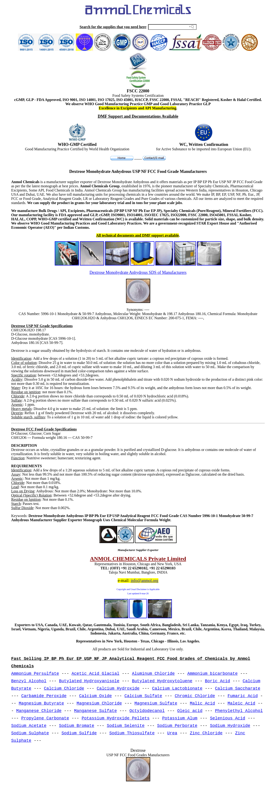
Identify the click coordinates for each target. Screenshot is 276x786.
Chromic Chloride (195, 696)
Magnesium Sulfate (155, 703)
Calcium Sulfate (143, 696)
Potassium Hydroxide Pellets (116, 718)
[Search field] (172, 27)
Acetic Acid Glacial (95, 673)
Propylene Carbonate (45, 718)
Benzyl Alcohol (28, 681)
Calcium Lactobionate (177, 688)
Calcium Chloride (64, 688)
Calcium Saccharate (237, 688)
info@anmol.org (144, 580)
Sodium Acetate (28, 725)
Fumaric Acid (243, 696)
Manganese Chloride (38, 711)
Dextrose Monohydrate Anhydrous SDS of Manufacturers (137, 272)
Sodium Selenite (126, 725)
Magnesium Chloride (99, 703)
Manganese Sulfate (95, 711)
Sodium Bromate (76, 725)
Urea (172, 733)
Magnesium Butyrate (41, 703)
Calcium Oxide (95, 696)
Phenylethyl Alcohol (239, 711)
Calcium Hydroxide (118, 688)
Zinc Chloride (206, 733)
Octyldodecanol (147, 711)
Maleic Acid (241, 703)
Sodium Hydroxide (230, 725)
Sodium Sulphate (30, 733)
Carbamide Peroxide (43, 696)
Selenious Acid (227, 718)
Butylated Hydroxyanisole (89, 681)
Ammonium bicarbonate (212, 673)
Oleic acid (189, 711)
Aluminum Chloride (153, 673)
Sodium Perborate (177, 725)
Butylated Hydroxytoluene (162, 681)
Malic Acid (202, 703)
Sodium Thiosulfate (131, 733)
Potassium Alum (179, 718)
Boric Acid (217, 681)
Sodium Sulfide (79, 733)
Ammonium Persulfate (35, 673)
